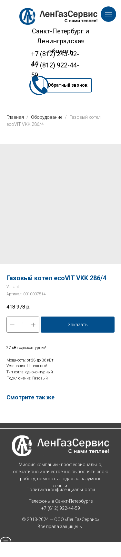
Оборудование (47, 117)
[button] (68, 85)
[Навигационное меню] (108, 14)
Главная (15, 117)
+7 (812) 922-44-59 (60, 508)
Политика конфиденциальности (60, 489)
